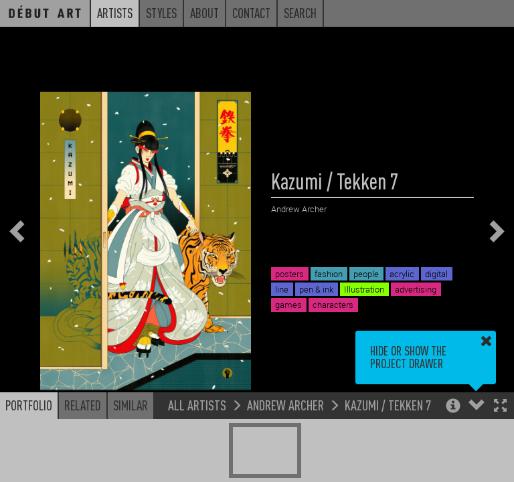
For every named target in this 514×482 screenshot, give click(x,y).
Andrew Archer (285, 405)
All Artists (197, 405)
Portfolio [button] (28, 405)
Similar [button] (130, 405)
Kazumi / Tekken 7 (388, 405)
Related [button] (82, 405)
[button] (500, 406)
